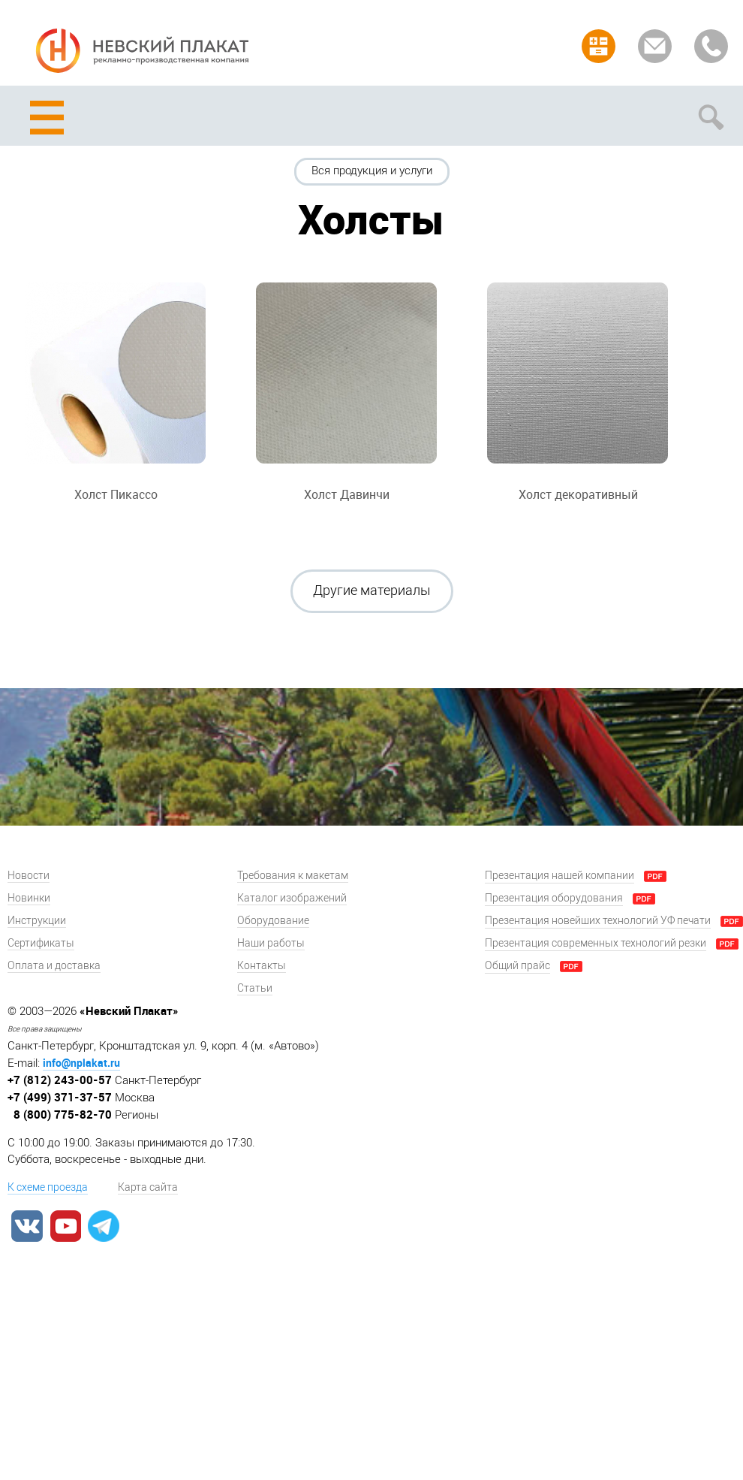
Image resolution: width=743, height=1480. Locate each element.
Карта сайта (148, 1187)
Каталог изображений (292, 898)
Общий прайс (517, 965)
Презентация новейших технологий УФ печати (598, 920)
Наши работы (271, 943)
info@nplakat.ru (81, 1063)
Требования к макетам (292, 875)
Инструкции (37, 920)
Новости (29, 875)
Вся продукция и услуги (371, 170)
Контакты (261, 965)
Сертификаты (41, 943)
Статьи (254, 988)
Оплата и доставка (54, 965)
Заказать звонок (711, 46)
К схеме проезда (48, 1187)
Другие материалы (372, 590)
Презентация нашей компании (559, 875)
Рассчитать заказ (598, 46)
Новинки (29, 898)
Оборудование (273, 920)
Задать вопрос (655, 46)
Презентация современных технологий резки (595, 943)
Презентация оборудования (554, 898)
